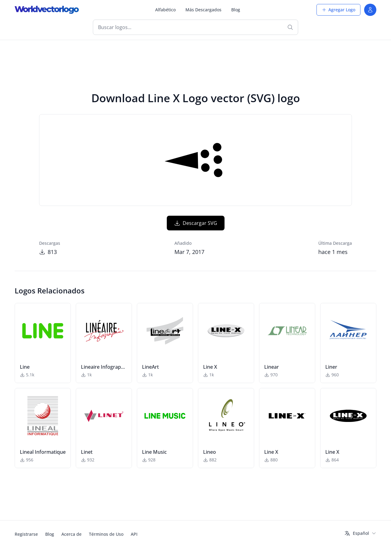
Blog (235, 10)
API (134, 534)
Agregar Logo (338, 10)
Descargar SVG (195, 223)
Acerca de (71, 534)
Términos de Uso (106, 534)
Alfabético (165, 10)
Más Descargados (203, 10)
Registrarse (26, 534)
